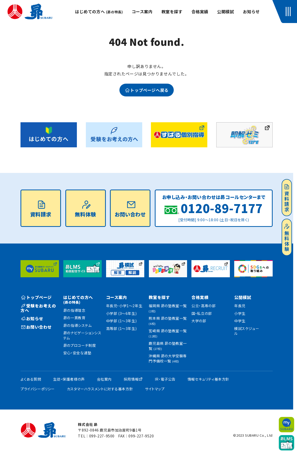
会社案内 (104, 379)
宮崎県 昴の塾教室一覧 (168, 333)
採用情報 (131, 379)
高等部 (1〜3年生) (121, 328)
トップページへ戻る (147, 90)
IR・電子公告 (165, 379)
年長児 (239, 305)
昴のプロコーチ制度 (79, 345)
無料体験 (286, 238)
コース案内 (142, 11)
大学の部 (198, 320)
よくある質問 (31, 379)
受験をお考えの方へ (38, 308)
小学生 (239, 313)
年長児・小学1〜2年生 (124, 305)
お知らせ (251, 11)
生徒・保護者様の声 (69, 379)
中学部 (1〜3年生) (121, 320)
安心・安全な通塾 (77, 352)
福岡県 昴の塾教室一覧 (168, 308)
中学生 (239, 320)
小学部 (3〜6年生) (121, 313)
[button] (289, 11)
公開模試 (225, 11)
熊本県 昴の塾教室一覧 (168, 321)
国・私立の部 (201, 313)
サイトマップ (155, 388)
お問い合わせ (130, 209)
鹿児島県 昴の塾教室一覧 (168, 346)
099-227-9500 (102, 435)
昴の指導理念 (74, 310)
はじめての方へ (99, 11)
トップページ (36, 297)
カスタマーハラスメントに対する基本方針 (100, 388)
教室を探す (172, 11)
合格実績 (199, 11)
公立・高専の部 (203, 305)
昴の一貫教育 (74, 317)
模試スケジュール (246, 331)
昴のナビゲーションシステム (82, 335)
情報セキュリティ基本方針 (208, 379)
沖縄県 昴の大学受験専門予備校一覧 (168, 358)
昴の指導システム (77, 325)
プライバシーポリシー (38, 388)
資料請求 (286, 198)
